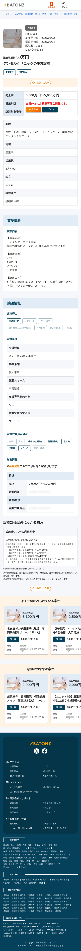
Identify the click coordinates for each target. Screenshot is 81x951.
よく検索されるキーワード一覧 (24, 792)
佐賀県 (6, 911)
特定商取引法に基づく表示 (55, 828)
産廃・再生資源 (43, 861)
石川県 (6, 901)
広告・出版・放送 (10, 854)
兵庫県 (31, 905)
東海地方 (53, 880)
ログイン (47, 766)
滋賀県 (6, 905)
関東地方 (25, 880)
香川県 (39, 908)
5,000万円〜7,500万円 (55, 930)
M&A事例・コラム (51, 787)
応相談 (6, 923)
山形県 (48, 895)
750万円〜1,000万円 (30, 927)
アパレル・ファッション (40, 848)
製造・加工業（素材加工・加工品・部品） (20, 858)
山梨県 (23, 901)
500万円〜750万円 (11, 927)
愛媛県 (48, 908)
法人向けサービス (10, 867)
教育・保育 (38, 864)
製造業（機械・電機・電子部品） (55, 858)
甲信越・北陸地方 (39, 880)
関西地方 (63, 880)
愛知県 (56, 901)
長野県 (31, 901)
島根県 (66, 905)
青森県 (14, 895)
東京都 (39, 898)
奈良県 (39, 905)
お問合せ (14, 812)
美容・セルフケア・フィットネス (17, 864)
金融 (61, 851)
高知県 (56, 908)
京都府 (14, 905)
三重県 (64, 901)
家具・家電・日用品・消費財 (15, 851)
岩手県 (23, 895)
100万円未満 (17, 923)
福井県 (14, 901)
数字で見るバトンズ (52, 803)
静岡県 (48, 901)
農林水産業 (43, 854)
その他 (23, 867)
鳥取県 (58, 905)
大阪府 (23, 905)
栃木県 (6, 898)
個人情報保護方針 (51, 823)
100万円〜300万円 (32, 923)
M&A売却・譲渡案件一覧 (26, 14)
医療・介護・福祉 (50, 14)
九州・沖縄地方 (30, 883)
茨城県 (64, 895)
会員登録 (14, 466)
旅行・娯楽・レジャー (39, 851)
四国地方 (17, 883)
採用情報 (14, 807)
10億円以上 (8, 936)
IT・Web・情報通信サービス (15, 848)
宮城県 (31, 895)
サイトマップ (49, 812)
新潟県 (58, 898)
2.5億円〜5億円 (43, 933)
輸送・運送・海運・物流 (13, 861)
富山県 (66, 898)
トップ (6, 14)
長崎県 (14, 911)
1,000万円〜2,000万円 (50, 927)
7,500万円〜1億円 (10, 933)
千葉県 (31, 898)
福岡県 (64, 908)
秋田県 (39, 895)
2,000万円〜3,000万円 (12, 930)
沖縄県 (58, 911)
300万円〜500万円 (50, 923)
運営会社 (14, 803)
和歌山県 (48, 905)
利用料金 (14, 771)
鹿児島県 (48, 911)
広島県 (14, 908)
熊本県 (23, 911)
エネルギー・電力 (28, 854)
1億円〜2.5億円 (27, 933)
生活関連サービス (53, 864)
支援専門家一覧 (50, 776)
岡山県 (6, 908)
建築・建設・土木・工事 (60, 854)
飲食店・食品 (8, 845)
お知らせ (47, 807)
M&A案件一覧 (49, 771)
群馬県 (14, 898)
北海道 (6, 880)
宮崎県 (39, 911)
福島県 (56, 895)
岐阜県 (39, 901)
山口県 (23, 908)
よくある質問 (16, 787)
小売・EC (53, 845)
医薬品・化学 (40, 845)
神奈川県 (48, 898)
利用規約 (14, 823)
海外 (41, 883)
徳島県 (31, 908)
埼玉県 (23, 898)
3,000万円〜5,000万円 (34, 930)
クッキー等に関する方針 (21, 828)
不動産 (54, 851)
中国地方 (7, 883)
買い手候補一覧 (17, 776)
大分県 (31, 911)
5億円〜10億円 (58, 933)
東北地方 (15, 880)
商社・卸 (30, 861)
